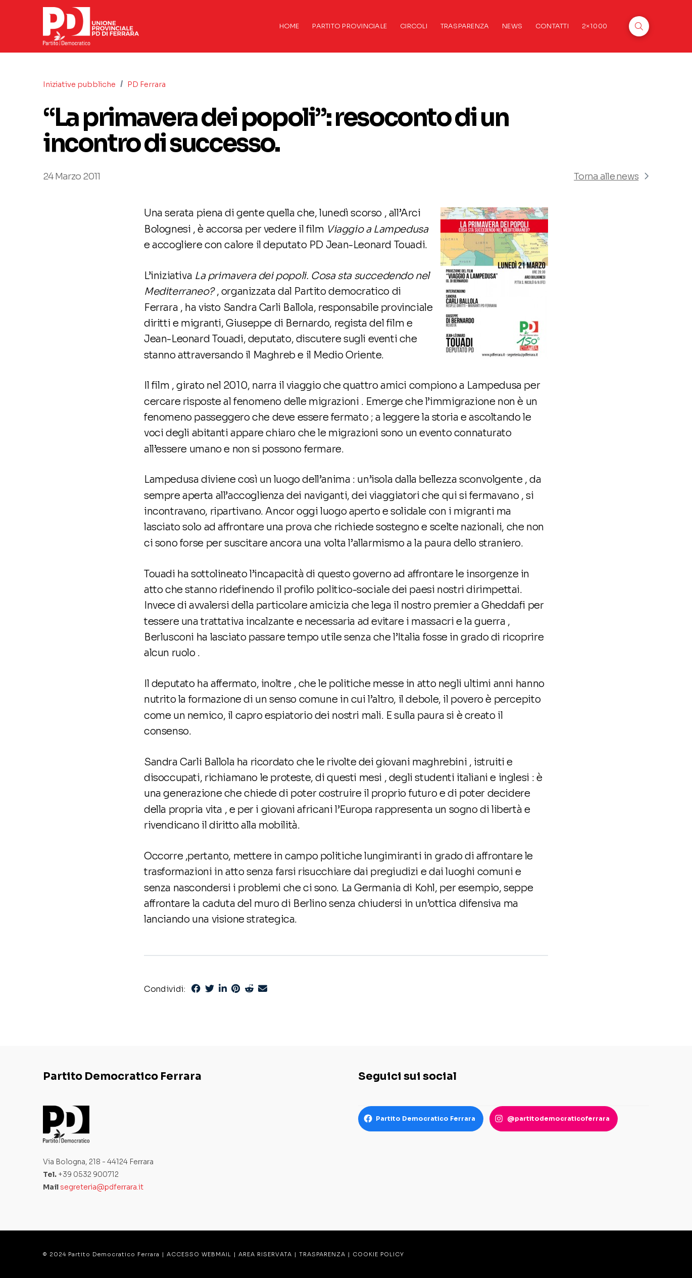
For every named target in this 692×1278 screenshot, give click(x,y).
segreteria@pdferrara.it (101, 1187)
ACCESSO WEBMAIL (199, 1254)
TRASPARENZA (322, 1254)
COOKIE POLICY (378, 1254)
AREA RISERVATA (265, 1254)
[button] (639, 26)
